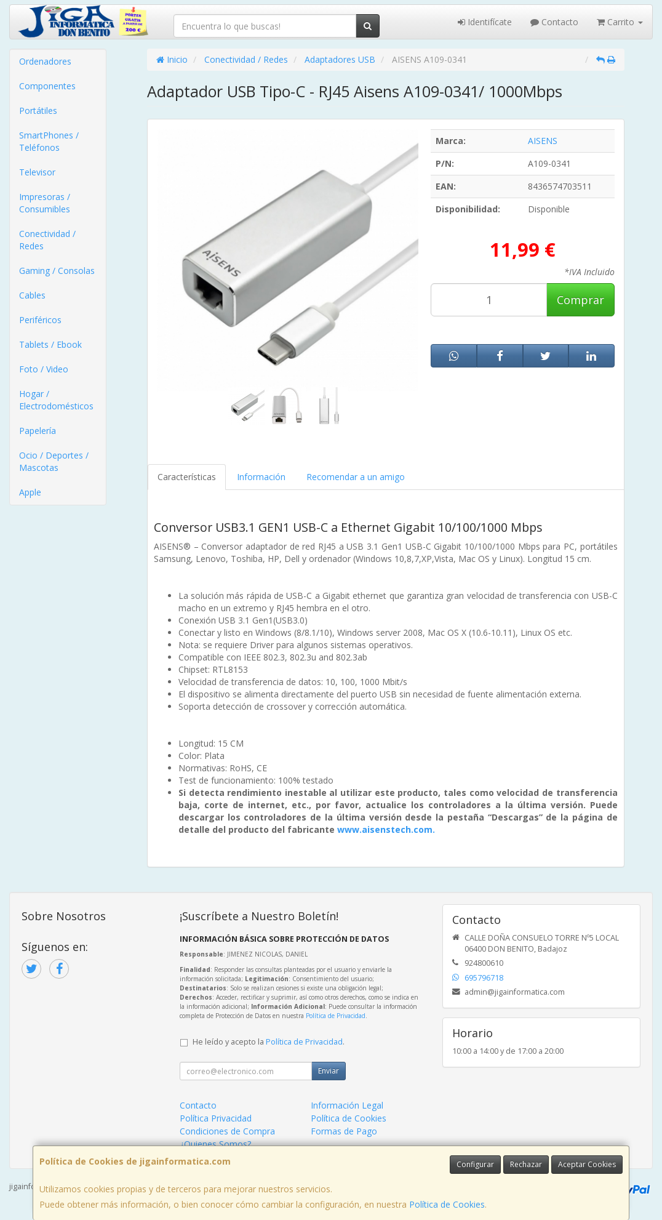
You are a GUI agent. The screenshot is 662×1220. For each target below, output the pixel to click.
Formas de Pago (344, 1131)
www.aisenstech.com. (386, 829)
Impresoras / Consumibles (44, 203)
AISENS (542, 140)
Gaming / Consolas (57, 270)
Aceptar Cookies (587, 1164)
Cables (32, 295)
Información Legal (347, 1105)
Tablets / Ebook (50, 344)
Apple (30, 492)
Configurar (475, 1164)
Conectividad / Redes (47, 240)
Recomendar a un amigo (355, 477)
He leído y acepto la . (269, 1042)
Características (187, 477)
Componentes (47, 86)
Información (261, 477)
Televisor (37, 172)
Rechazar (526, 1164)
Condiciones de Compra (227, 1131)
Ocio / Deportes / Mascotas (54, 461)
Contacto (554, 22)
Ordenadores (45, 61)
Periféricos (40, 320)
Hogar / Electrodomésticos (56, 400)
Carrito (620, 22)
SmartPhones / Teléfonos (49, 141)
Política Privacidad (216, 1118)
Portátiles (38, 110)
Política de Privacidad (335, 1015)
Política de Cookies (447, 1204)
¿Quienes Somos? (215, 1144)
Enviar (328, 1070)
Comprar (580, 299)
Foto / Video (43, 369)
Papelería (37, 430)
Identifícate (485, 22)
